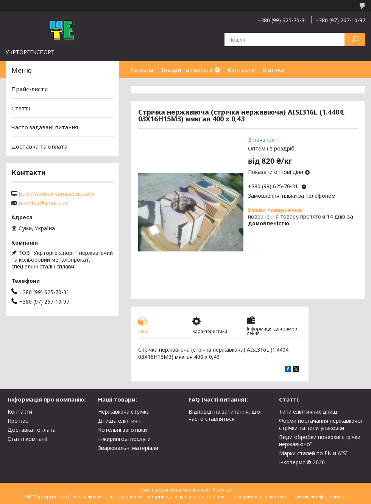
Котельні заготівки (122, 429)
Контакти (241, 69)
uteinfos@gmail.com (44, 203)
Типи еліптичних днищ (308, 411)
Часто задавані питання (44, 127)
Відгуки (273, 69)
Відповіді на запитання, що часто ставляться (224, 415)
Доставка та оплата (39, 146)
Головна (142, 69)
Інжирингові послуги (124, 438)
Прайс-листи (29, 89)
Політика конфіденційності (321, 496)
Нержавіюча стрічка (124, 411)
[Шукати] (354, 39)
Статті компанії (28, 438)
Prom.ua (222, 490)
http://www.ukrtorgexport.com (56, 194)
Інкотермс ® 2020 (302, 462)
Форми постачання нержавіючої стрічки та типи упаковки (321, 424)
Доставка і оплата (32, 429)
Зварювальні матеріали (128, 447)
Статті (20, 108)
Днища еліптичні (120, 420)
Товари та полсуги (187, 69)
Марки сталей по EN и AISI (313, 453)
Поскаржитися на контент (259, 496)
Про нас (18, 420)
